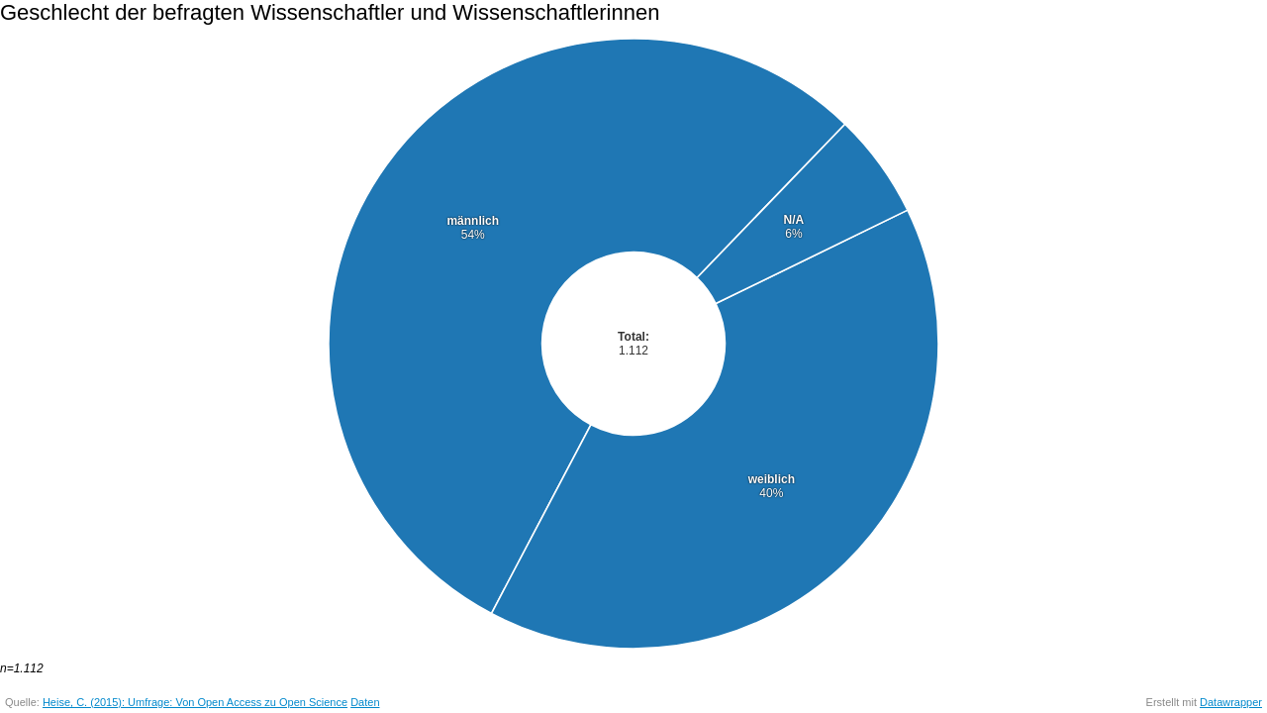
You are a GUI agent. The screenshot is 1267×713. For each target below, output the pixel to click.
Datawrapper (1231, 702)
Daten (364, 702)
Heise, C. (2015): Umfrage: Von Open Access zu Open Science (195, 702)
